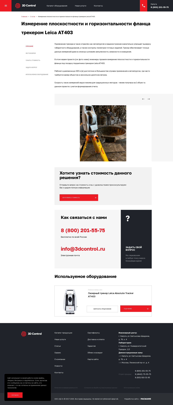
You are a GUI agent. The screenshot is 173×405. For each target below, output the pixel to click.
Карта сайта (93, 359)
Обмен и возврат (95, 353)
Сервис (58, 353)
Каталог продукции (63, 333)
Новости (58, 366)
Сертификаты (94, 333)
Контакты (99, 6)
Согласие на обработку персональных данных (100, 388)
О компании (60, 359)
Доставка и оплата (96, 339)
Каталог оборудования (58, 6)
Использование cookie (132, 388)
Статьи (58, 346)
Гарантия (92, 346)
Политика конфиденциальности (66, 388)
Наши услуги (81, 6)
